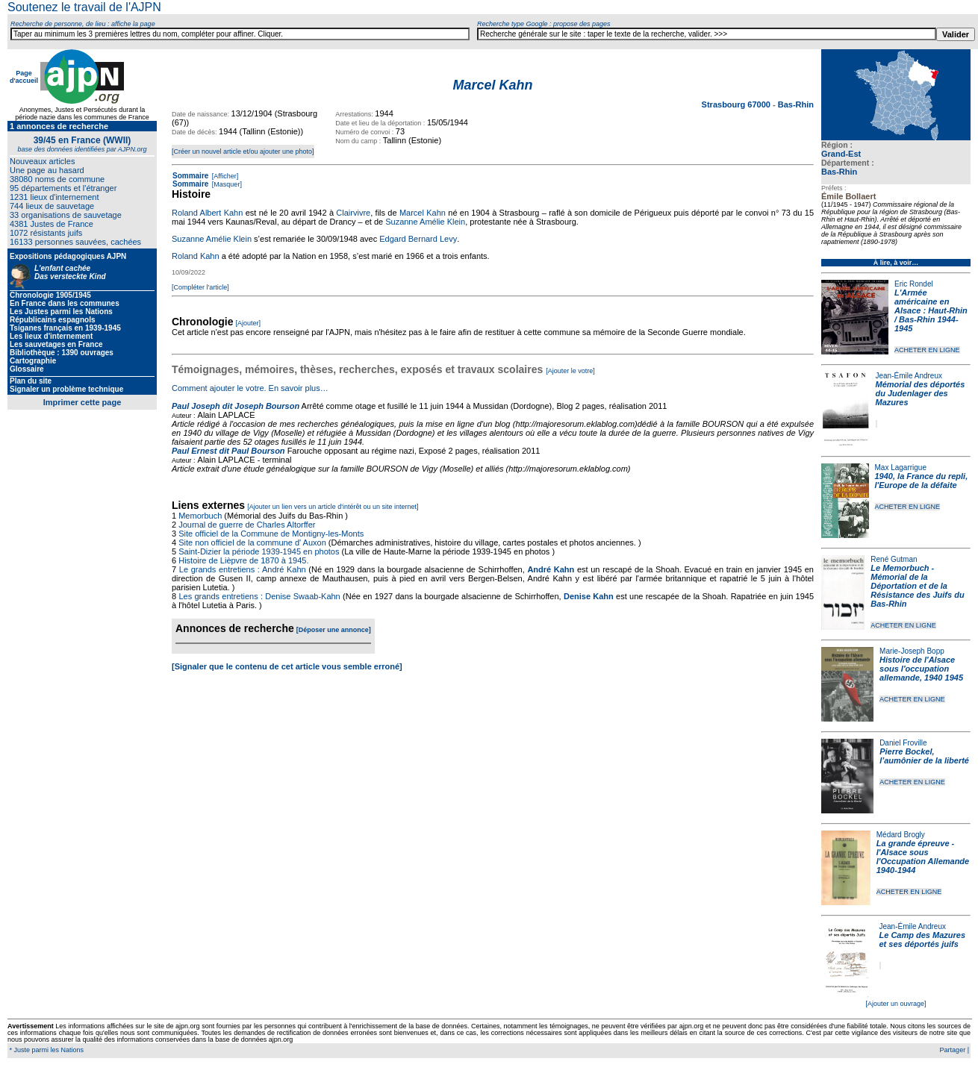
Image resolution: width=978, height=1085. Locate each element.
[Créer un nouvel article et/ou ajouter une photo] (243, 151)
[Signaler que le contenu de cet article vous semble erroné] (287, 666)
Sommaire (190, 176)
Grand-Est (841, 153)
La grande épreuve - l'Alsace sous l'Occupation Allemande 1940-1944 (922, 857)
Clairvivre (353, 212)
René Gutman (893, 559)
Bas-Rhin (839, 171)
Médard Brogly (900, 835)
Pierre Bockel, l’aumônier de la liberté (924, 756)
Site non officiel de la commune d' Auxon (252, 542)
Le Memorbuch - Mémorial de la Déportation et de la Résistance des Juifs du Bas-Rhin (917, 585)
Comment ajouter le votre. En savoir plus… (250, 388)
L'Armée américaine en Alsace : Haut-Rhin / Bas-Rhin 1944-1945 (931, 310)
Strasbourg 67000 (737, 104)
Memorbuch (200, 515)
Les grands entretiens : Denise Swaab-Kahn (259, 596)
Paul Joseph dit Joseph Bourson (235, 405)
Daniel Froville (902, 743)
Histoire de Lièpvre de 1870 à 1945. (243, 560)
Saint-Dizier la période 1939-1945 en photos (258, 551)
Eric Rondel (913, 284)
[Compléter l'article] (200, 287)
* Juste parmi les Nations (45, 1050)
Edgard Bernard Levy (418, 238)
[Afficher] (224, 176)
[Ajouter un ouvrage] (895, 1003)
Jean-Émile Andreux (909, 376)
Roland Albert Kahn (207, 212)
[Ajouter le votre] (570, 371)
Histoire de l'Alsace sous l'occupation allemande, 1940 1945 (921, 668)
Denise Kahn (589, 596)
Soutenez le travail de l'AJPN (84, 7)
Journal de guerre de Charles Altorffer (246, 524)
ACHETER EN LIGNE (927, 350)
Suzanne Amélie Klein (425, 221)
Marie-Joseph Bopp (911, 651)
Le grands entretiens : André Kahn (242, 569)
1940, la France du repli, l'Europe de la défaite (921, 481)
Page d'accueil (24, 76)
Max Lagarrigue (900, 467)
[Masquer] (226, 184)
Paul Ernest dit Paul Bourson (228, 450)
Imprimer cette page (82, 402)
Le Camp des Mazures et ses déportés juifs (922, 939)
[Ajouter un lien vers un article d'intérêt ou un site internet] (332, 506)
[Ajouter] (248, 323)
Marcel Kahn (422, 212)
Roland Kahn (195, 255)
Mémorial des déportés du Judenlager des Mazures (920, 393)
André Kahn (550, 569)
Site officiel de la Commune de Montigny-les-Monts (271, 533)
